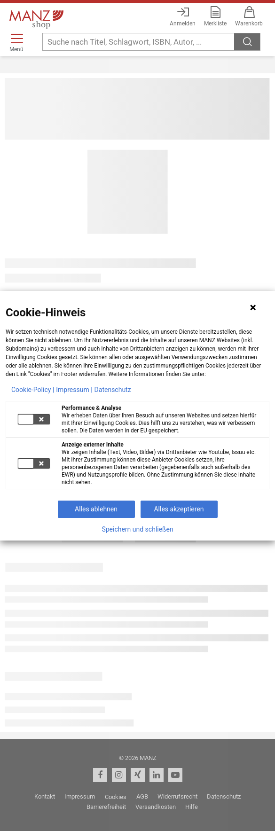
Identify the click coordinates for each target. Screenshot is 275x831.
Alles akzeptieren (179, 509)
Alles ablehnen (96, 509)
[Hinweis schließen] (253, 307)
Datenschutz (112, 389)
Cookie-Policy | (32, 389)
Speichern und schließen (137, 529)
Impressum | (74, 389)
